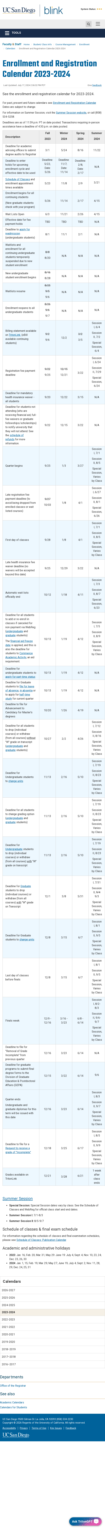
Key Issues (56, 1428)
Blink (50, 12)
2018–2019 (9, 1349)
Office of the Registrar (13, 1385)
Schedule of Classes (17, 179)
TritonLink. (15, 335)
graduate (10, 635)
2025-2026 (8, 1297)
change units (15, 781)
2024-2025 (8, 1305)
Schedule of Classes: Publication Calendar (41, 1240)
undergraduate (14, 631)
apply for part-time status (20, 676)
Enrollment (84, 44)
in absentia (26, 690)
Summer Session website (71, 112)
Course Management (65, 44)
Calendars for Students (13, 1407)
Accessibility (9, 1428)
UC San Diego (18, 12)
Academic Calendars (12, 1402)
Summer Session (18, 1198)
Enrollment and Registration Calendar (74, 102)
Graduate (25, 886)
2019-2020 (8, 1341)
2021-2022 (8, 1327)
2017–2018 (9, 1356)
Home (27, 44)
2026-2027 (8, 1290)
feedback (97, 85)
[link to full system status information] (99, 9)
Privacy (24, 1428)
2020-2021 (8, 1334)
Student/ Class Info (42, 44)
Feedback (71, 1428)
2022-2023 (8, 1319)
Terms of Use (39, 1428)
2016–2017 (9, 1364)
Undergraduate (14, 849)
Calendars (10, 48)
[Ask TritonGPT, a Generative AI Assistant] (85, 1521)
